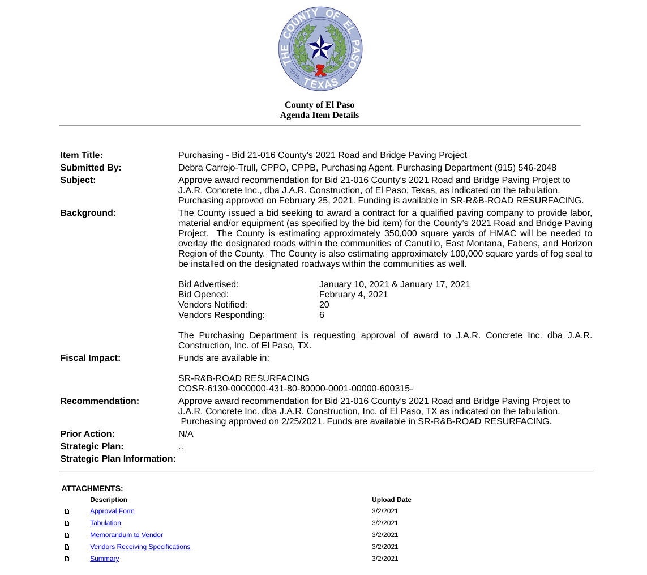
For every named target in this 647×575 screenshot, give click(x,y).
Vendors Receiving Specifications (140, 547)
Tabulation (105, 523)
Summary (104, 559)
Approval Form (112, 511)
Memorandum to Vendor (126, 535)
